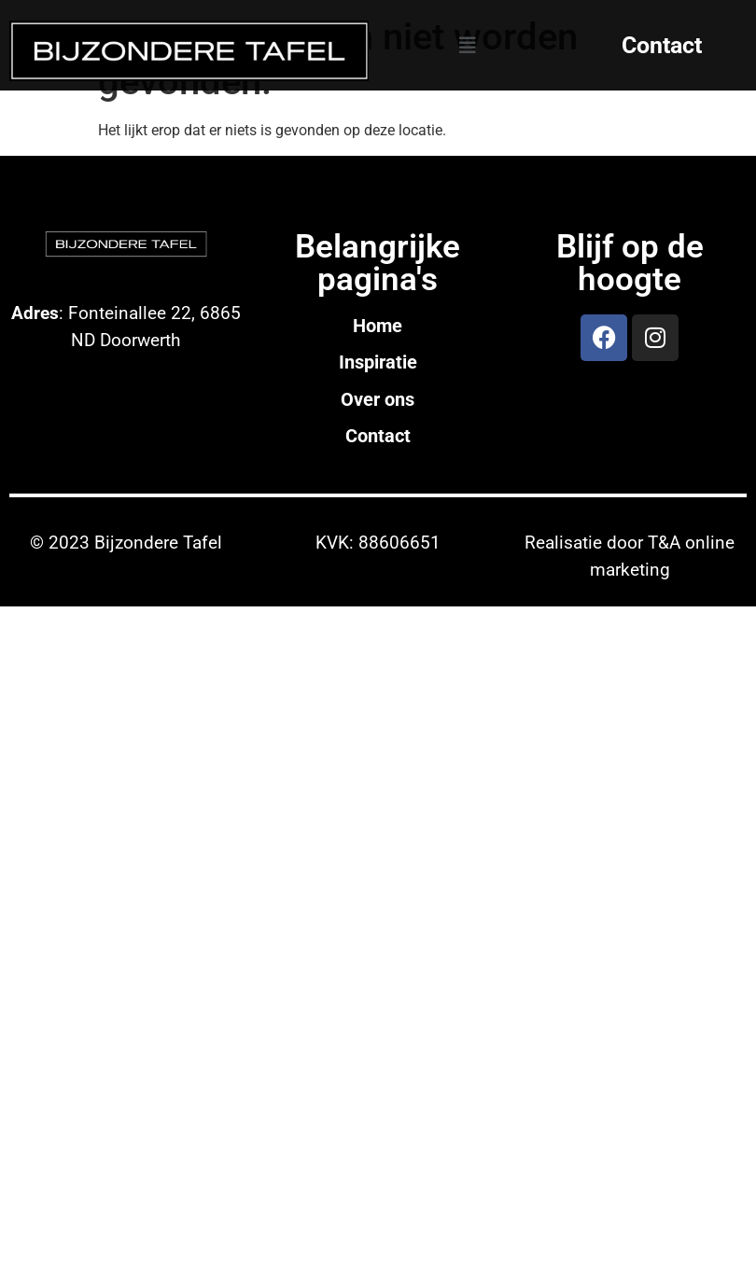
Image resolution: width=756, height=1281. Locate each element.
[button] (468, 46)
